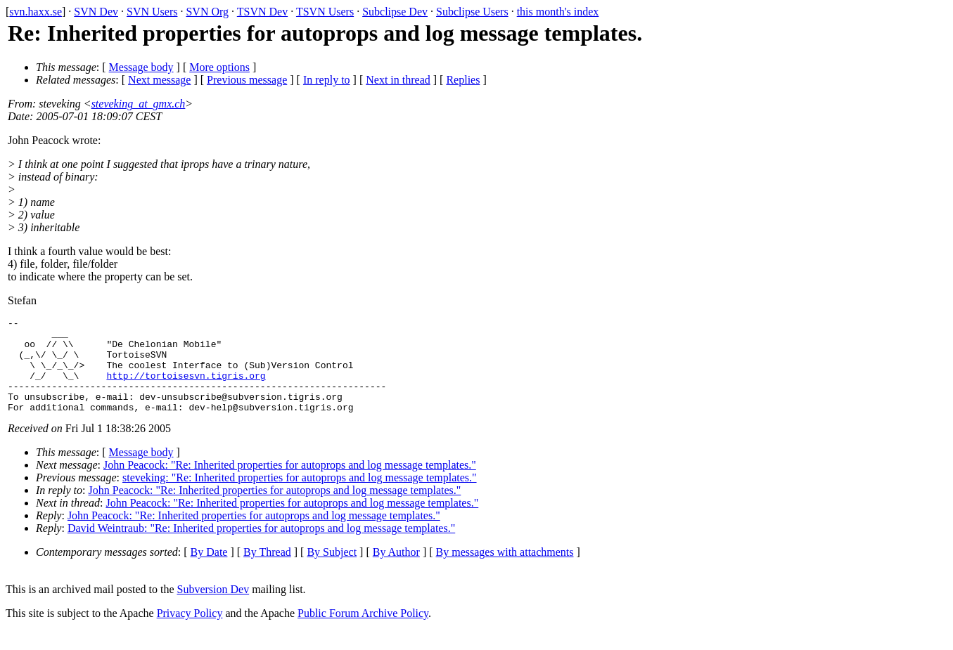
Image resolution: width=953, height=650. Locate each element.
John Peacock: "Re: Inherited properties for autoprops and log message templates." (289, 484)
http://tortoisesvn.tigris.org (185, 388)
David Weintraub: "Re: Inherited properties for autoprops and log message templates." (261, 547)
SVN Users (152, 12)
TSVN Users (325, 12)
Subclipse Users (472, 12)
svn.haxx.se (35, 12)
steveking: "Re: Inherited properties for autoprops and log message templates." (299, 496)
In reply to (326, 80)
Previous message (247, 80)
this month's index (558, 12)
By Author (396, 571)
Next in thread (398, 80)
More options (219, 67)
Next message (159, 80)
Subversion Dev (213, 608)
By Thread (267, 571)
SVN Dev (96, 12)
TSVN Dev (262, 12)
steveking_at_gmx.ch (138, 104)
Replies (463, 80)
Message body (141, 67)
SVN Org (207, 12)
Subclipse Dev (395, 12)
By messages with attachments (505, 571)
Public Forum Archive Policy (363, 632)
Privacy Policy (190, 632)
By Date (209, 571)
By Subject (332, 571)
